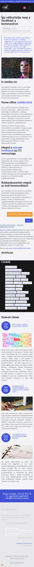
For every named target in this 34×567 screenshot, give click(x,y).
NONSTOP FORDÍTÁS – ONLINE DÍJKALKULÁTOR (17, 1)
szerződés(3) (18, 283)
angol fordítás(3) (21, 302)
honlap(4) (19, 289)
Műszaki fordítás (11, 529)
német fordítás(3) (11, 267)
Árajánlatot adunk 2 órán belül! (19, 214)
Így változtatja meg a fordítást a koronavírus (17, 31)
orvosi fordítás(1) (11, 308)
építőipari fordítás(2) (12, 299)
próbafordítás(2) (11, 292)
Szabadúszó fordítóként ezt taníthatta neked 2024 (20, 389)
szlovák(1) (19, 286)
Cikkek (13, 28)
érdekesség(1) (24, 299)
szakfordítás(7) (21, 276)
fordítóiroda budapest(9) (13, 270)
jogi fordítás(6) (10, 295)
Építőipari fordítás (25, 531)
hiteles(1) (17, 280)
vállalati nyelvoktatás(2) (13, 273)
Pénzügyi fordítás (11, 534)
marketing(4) (10, 305)
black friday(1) (10, 289)
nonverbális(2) (20, 295)
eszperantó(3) (27, 283)
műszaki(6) (24, 280)
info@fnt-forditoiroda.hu (17, 498)
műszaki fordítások (11, 149)
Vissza (29, 220)
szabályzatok (24, 102)
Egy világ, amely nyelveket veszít (20, 325)
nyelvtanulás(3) (10, 276)
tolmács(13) (25, 273)
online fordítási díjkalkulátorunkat (19, 248)
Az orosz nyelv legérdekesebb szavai (19, 436)
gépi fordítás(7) (10, 286)
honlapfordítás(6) (22, 292)
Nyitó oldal (6, 28)
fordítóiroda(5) (10, 302)
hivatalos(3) (9, 280)
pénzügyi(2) (9, 283)
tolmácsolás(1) (22, 308)
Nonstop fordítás (5, 230)
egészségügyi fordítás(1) (22, 305)
